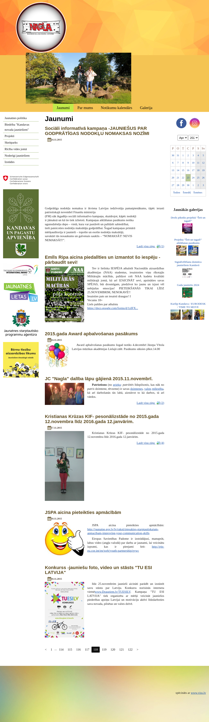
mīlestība (157, 388)
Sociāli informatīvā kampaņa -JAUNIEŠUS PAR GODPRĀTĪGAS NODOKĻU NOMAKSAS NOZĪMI (97, 131)
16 (188, 170)
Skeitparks (11, 142)
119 (104, 649)
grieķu (117, 384)
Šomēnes (197, 192)
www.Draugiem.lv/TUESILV (112, 591)
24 (193, 177)
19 (203, 170)
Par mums (85, 108)
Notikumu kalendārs (116, 108)
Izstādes (10, 162)
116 (78, 649)
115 (70, 649)
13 (173, 170)
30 (173, 155)
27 (173, 185)
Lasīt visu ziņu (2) (150, 403)
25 (198, 177)
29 (183, 185)
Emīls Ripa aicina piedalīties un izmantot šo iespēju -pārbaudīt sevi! (102, 260)
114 (61, 649)
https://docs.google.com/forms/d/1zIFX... (112, 308)
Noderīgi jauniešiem (17, 155)
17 (193, 170)
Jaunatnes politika (16, 118)
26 (203, 177)
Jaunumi (63, 108)
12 (203, 162)
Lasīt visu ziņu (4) (150, 443)
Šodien (176, 192)
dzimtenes (136, 388)
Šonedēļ (187, 192)
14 (178, 170)
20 (173, 177)
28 (178, 185)
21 (178, 177)
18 (198, 170)
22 (183, 177)
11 (198, 162)
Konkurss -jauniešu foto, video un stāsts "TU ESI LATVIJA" (98, 570)
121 (121, 649)
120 (113, 649)
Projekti (10, 136)
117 (87, 649)
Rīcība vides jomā (16, 149)
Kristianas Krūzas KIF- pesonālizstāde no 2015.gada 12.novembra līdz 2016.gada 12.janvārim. (102, 419)
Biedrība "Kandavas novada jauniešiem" (17, 127)
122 (130, 649)
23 (188, 177)
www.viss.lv (198, 692)
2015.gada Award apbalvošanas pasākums (91, 333)
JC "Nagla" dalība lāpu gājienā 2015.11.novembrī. (99, 378)
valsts (147, 388)
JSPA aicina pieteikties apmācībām (83, 512)
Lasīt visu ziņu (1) (150, 246)
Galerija (146, 108)
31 (178, 155)
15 (183, 170)
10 (193, 162)
